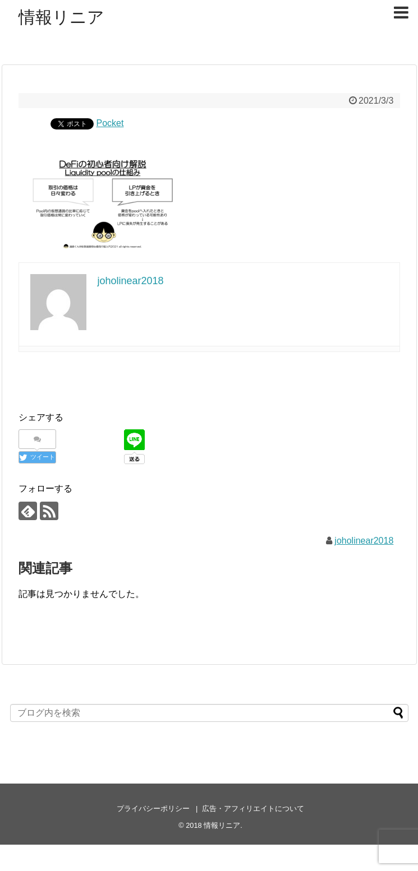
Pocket (110, 123)
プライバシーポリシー (153, 808)
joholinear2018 (363, 540)
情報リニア (61, 17)
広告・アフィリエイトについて (253, 808)
